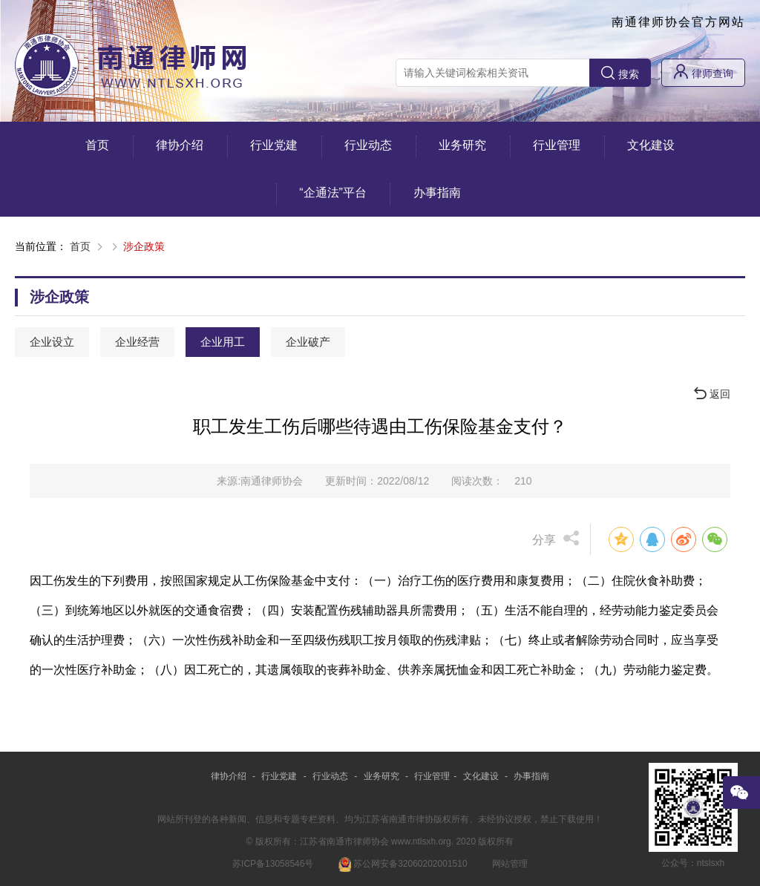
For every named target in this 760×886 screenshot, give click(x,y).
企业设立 (52, 341)
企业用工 (222, 341)
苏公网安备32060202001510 (403, 864)
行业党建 (274, 145)
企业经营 (137, 341)
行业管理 (556, 145)
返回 (712, 394)
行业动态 (368, 145)
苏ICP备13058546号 (272, 864)
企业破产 (308, 341)
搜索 (620, 73)
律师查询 (703, 71)
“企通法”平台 (333, 192)
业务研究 (462, 145)
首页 (97, 145)
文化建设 (651, 145)
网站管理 (510, 864)
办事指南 (437, 192)
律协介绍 (179, 145)
